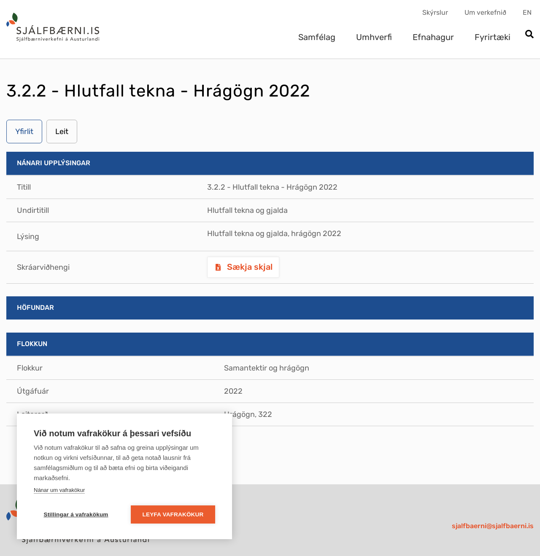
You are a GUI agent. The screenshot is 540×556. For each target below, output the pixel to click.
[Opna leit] (529, 34)
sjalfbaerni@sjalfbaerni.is (493, 526)
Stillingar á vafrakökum (75, 514)
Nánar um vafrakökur (59, 490)
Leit (61, 131)
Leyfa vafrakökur (173, 514)
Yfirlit (24, 131)
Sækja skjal (249, 267)
